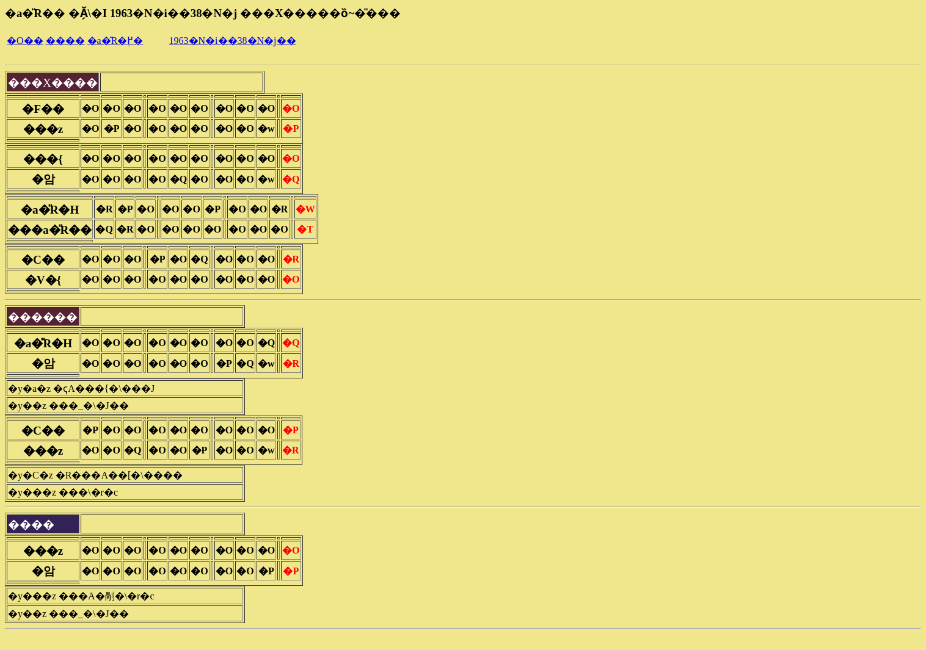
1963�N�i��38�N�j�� (232, 40)
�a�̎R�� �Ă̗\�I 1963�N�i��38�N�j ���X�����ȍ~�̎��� (203, 13)
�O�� (25, 40)
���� (65, 40)
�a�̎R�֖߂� (115, 40)
